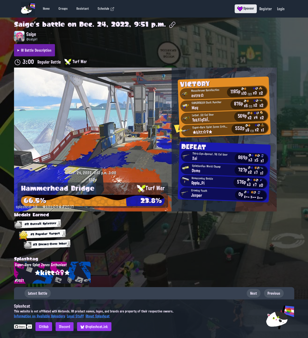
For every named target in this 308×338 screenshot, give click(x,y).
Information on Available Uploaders (39, 316)
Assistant (82, 8)
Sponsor (245, 8)
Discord (64, 326)
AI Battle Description (36, 50)
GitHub (44, 326)
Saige (24, 24)
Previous (274, 293)
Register (265, 8)
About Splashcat (98, 316)
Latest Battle (37, 293)
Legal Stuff (75, 316)
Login (281, 8)
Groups (63, 8)
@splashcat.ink (94, 326)
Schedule (106, 8)
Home (46, 8)
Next (253, 293)
